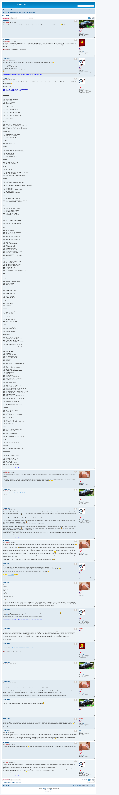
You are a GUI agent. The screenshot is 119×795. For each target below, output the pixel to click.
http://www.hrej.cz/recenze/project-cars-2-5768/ (22, 647)
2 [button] (90, 18)
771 (83, 70)
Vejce (80, 730)
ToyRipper (81, 28)
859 (83, 51)
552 (83, 33)
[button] (94, 18)
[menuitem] (12, 10)
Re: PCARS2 (6, 39)
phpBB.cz (51, 789)
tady (7, 614)
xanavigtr (80, 478)
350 (83, 633)
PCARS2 (5, 16)
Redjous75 (81, 46)
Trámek (80, 65)
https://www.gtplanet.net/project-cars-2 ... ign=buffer (15, 492)
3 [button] (92, 18)
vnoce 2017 (11, 574)
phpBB (44, 788)
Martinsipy (81, 628)
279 (83, 483)
